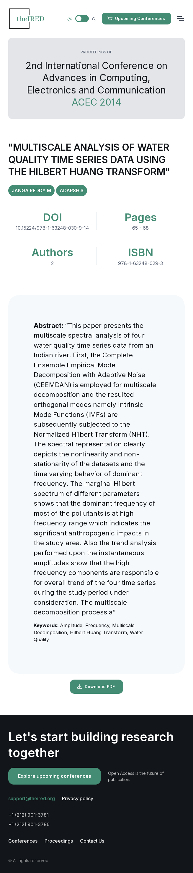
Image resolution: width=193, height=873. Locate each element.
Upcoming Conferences (136, 19)
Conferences (22, 841)
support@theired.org (31, 798)
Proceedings (59, 841)
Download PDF (96, 686)
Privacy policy (77, 798)
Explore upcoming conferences (54, 776)
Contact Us (92, 841)
